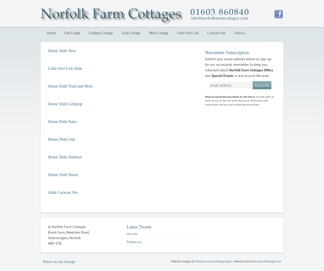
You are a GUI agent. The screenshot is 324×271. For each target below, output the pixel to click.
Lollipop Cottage (100, 33)
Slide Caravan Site (63, 192)
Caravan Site (216, 33)
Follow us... (135, 242)
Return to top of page (59, 261)
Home (51, 33)
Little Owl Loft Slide (65, 68)
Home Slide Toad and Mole (70, 86)
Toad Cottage (131, 33)
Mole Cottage (159, 33)
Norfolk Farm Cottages (84, 14)
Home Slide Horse (63, 175)
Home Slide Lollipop (65, 104)
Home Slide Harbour (65, 157)
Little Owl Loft (188, 33)
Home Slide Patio (62, 121)
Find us (239, 33)
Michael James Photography (213, 261)
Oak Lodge (71, 33)
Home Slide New (62, 51)
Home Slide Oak (61, 139)
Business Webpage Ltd (266, 261)
